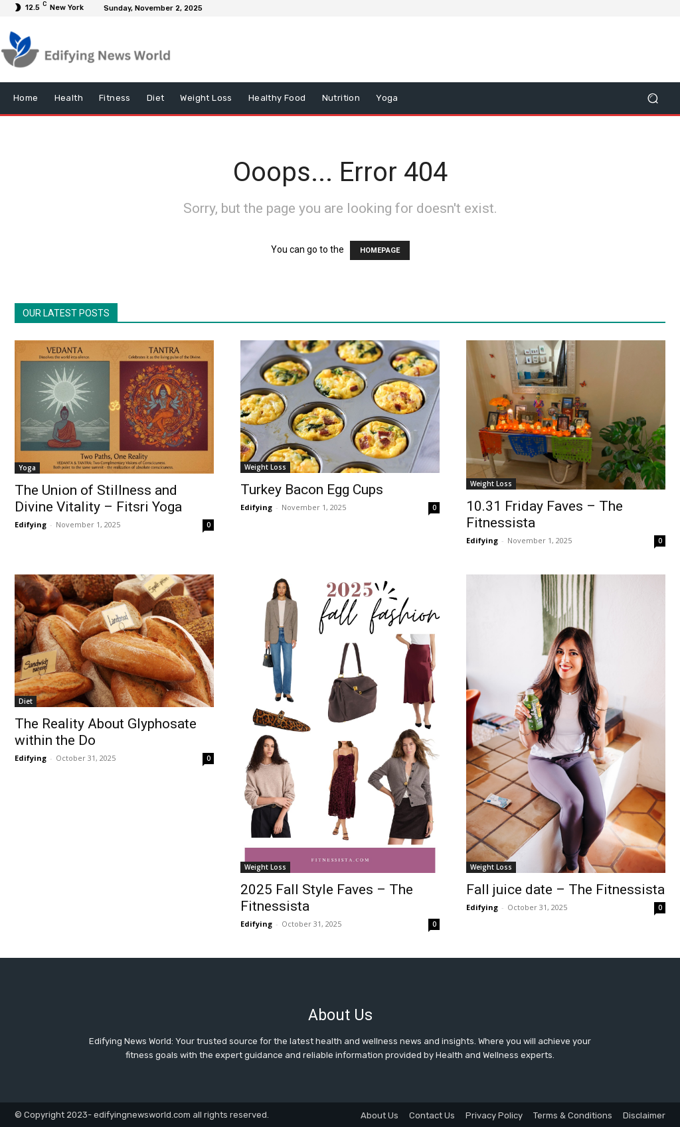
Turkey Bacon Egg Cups (311, 489)
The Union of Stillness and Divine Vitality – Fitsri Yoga (98, 498)
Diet (26, 701)
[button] (652, 98)
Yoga (27, 467)
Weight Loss (265, 467)
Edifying (30, 524)
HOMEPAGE (380, 250)
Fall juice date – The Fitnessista (565, 889)
